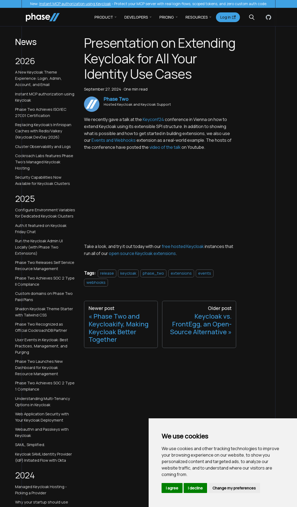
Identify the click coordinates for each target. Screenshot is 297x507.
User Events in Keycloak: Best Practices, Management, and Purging (41, 346)
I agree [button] (172, 488)
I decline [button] (195, 488)
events (204, 273)
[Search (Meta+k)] (251, 17)
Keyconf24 (153, 119)
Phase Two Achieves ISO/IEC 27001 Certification (41, 112)
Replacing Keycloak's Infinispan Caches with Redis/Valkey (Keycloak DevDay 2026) (43, 131)
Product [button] (104, 17)
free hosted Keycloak (183, 246)
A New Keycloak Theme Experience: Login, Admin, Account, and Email (38, 78)
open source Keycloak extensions (142, 253)
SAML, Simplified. (30, 444)
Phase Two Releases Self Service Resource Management (44, 265)
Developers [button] (136, 17)
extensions (181, 273)
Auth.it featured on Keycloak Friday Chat (41, 228)
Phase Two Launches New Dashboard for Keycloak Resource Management (39, 367)
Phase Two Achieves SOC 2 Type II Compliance (45, 281)
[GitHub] (267, 17)
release (107, 273)
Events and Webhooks (114, 140)
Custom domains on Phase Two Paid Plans (44, 296)
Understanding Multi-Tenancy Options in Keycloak (42, 401)
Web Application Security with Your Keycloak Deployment (42, 417)
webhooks (96, 282)
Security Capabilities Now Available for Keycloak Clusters (42, 180)
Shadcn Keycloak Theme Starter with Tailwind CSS (44, 312)
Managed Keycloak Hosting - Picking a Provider (41, 489)
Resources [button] (197, 17)
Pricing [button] (166, 17)
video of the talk (165, 147)
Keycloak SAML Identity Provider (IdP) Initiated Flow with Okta (43, 457)
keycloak (128, 273)
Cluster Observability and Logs (43, 146)
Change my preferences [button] (234, 488)
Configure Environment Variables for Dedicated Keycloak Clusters (45, 213)
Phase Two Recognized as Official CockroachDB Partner (41, 327)
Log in (228, 17)
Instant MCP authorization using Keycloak (75, 3)
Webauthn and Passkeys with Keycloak (42, 432)
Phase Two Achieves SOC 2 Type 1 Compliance (45, 386)
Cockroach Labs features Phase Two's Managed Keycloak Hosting (44, 162)
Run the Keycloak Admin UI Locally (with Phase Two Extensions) (39, 247)
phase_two (153, 273)
